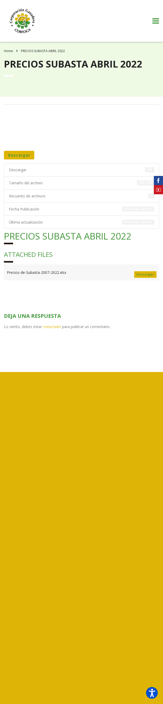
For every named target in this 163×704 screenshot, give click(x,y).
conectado (52, 326)
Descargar (19, 155)
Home (8, 51)
